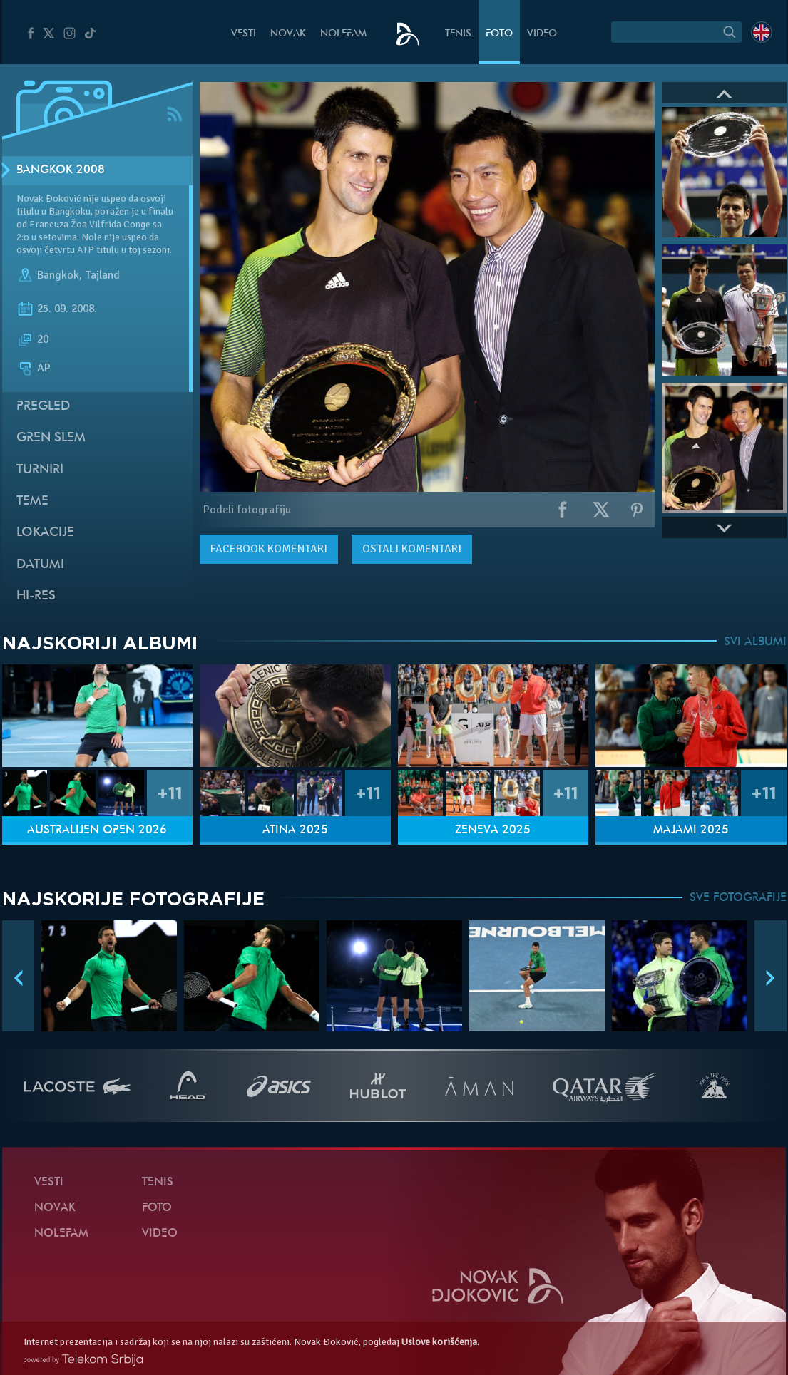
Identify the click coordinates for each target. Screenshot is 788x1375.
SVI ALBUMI (755, 642)
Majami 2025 (691, 830)
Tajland (102, 275)
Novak (288, 34)
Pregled (43, 406)
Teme (32, 501)
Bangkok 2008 (60, 170)
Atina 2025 (295, 830)
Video (542, 34)
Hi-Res (36, 596)
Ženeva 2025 (493, 830)
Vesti (243, 34)
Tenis (458, 34)
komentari (268, 549)
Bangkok (58, 275)
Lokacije (45, 533)
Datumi (40, 565)
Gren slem (51, 438)
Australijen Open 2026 (97, 830)
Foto (499, 34)
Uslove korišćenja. (440, 1342)
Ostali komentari (411, 549)
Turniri (39, 470)
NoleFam (343, 34)
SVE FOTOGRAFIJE (738, 898)
